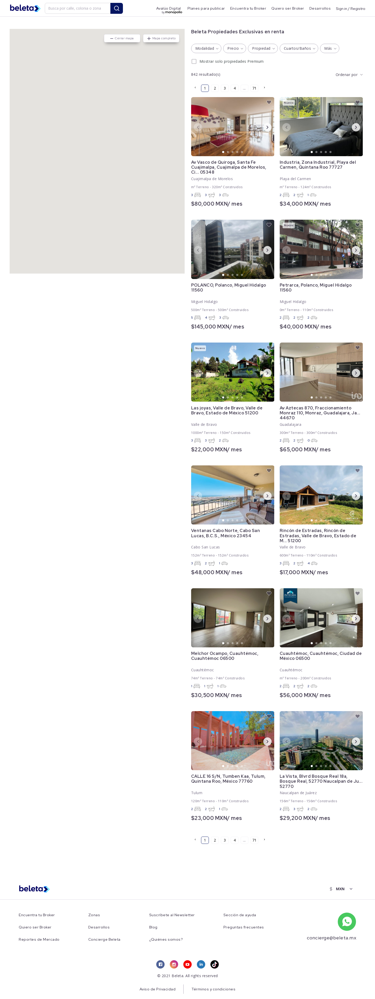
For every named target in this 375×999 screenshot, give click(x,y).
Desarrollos (320, 8)
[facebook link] (160, 964)
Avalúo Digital (168, 8)
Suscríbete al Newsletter (172, 915)
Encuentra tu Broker (248, 8)
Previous (193, 127)
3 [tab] (233, 152)
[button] (97, 148)
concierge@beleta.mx (332, 938)
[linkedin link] (201, 964)
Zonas (94, 915)
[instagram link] (174, 964)
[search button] (116, 8)
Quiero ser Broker (287, 8)
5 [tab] (242, 152)
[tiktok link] (214, 964)
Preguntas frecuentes (243, 927)
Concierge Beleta (104, 939)
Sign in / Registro (350, 8)
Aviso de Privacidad (158, 989)
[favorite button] (269, 102)
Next (263, 127)
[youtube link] (187, 964)
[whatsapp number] (347, 922)
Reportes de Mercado (39, 939)
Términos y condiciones (213, 989)
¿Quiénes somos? (166, 939)
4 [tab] (237, 152)
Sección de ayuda (239, 915)
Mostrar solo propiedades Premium (231, 61)
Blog (153, 927)
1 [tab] (223, 152)
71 (254, 88)
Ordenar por (347, 74)
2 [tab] (228, 152)
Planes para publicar (206, 8)
